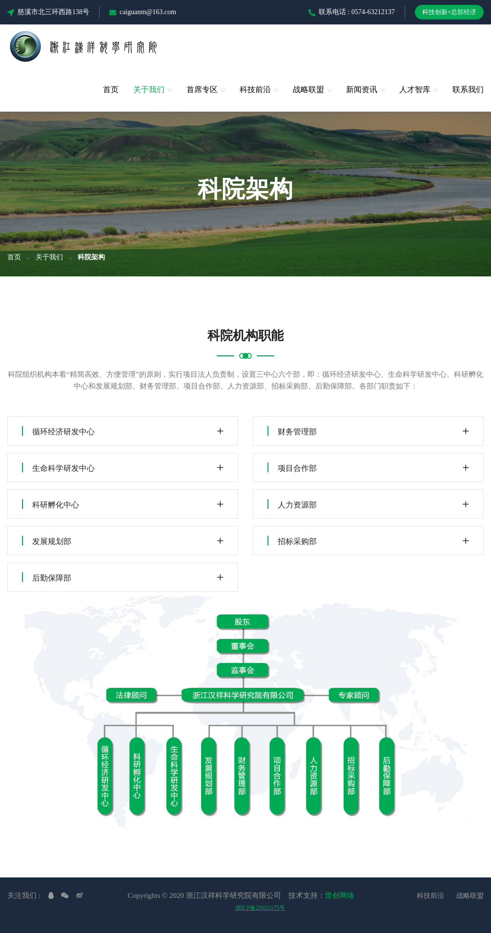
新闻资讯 (361, 89)
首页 (111, 89)
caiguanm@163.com (142, 12)
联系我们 (468, 89)
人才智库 (414, 89)
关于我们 (148, 89)
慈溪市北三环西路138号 (48, 12)
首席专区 (202, 89)
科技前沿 (255, 89)
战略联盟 (308, 89)
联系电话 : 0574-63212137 (351, 12)
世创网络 (339, 895)
